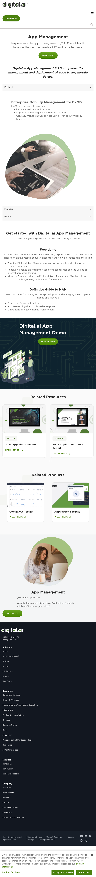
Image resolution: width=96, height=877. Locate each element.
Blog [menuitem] (4, 730)
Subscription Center (46, 840)
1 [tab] (49, 461)
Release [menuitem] (5, 676)
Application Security (67, 511)
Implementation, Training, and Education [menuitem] (20, 705)
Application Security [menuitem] (11, 656)
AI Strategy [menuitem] (7, 735)
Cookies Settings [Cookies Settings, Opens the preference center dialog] (11, 872)
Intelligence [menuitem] (7, 671)
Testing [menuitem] (5, 661)
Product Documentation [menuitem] (13, 715)
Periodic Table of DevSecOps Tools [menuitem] (17, 740)
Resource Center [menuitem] (9, 725)
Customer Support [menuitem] (10, 774)
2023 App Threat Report (20, 444)
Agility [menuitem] (5, 651)
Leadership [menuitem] (7, 813)
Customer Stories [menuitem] (10, 808)
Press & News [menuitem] (8, 793)
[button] (91, 24)
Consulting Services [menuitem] (11, 695)
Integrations (7, 710)
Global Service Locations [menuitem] (13, 818)
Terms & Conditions (54, 837)
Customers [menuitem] (7, 745)
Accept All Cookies (63, 872)
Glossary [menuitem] (6, 720)
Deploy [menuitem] (5, 666)
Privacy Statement (34, 837)
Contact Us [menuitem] (7, 764)
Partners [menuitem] (6, 798)
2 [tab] (51, 461)
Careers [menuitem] (5, 803)
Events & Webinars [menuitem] (10, 700)
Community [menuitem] (7, 769)
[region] (48, 864)
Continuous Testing (21, 511)
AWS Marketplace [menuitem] (10, 750)
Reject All (84, 872)
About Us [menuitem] (6, 788)
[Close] (92, 855)
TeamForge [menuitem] (7, 681)
